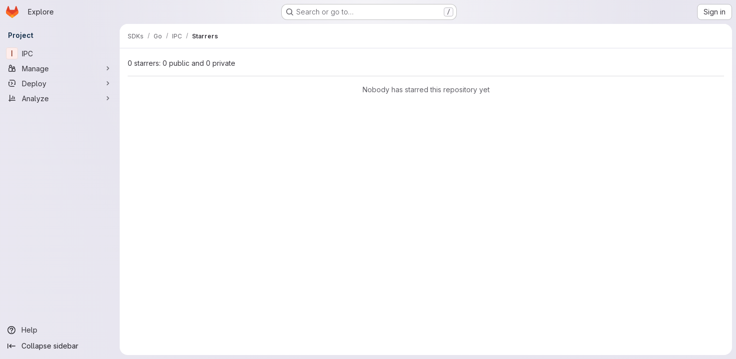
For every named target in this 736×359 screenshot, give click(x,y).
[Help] (60, 330)
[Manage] (60, 68)
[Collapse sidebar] (60, 346)
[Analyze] (60, 98)
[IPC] (60, 53)
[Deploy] (60, 83)
